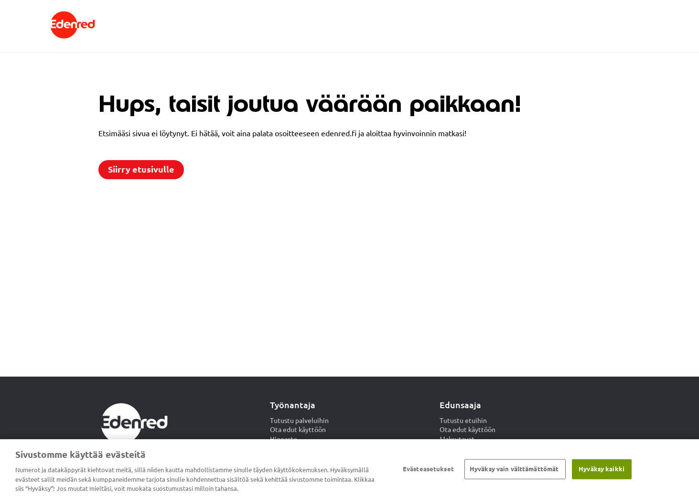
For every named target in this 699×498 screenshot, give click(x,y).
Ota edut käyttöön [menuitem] (298, 429)
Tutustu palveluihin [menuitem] (299, 420)
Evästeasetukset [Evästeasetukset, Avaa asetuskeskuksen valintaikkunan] (428, 469)
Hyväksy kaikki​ (601, 469)
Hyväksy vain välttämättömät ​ (515, 469)
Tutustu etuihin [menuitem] (463, 420)
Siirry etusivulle (141, 169)
